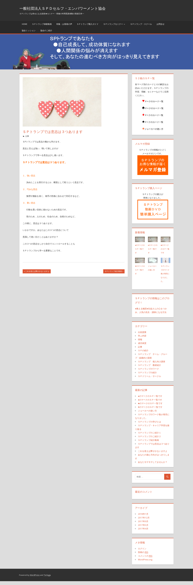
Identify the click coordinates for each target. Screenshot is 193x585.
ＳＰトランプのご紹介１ (149, 436)
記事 (27, 136)
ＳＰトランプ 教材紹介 (149, 368)
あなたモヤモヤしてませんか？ (152, 465)
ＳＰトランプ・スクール (141, 24)
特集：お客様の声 (64, 24)
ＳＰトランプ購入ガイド (87, 24)
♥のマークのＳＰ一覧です (140, 269)
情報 (140, 343)
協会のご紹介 (46, 30)
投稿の (143, 556)
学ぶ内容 (142, 339)
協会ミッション (29, 30)
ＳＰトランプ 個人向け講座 (151, 365)
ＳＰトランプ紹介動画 (113, 271)
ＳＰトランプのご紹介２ (149, 440)
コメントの (145, 559)
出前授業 (142, 335)
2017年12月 (144, 521)
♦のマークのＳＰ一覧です (152, 248)
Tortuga (47, 578)
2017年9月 (143, 525)
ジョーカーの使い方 (152, 269)
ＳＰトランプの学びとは (149, 425)
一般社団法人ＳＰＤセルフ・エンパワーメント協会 (71, 8)
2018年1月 (143, 517)
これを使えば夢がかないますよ (37, 271)
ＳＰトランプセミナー (113, 24)
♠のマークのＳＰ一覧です (140, 248)
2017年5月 (143, 528)
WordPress (35, 578)
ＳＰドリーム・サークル (149, 379)
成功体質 (142, 347)
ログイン (142, 552)
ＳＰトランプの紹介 (147, 376)
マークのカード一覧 (153, 115)
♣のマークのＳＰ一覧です (165, 248)
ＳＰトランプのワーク (148, 372)
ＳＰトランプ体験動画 (42, 24)
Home (24, 24)
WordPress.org (145, 563)
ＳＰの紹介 (143, 354)
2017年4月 (143, 532)
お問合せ (160, 24)
